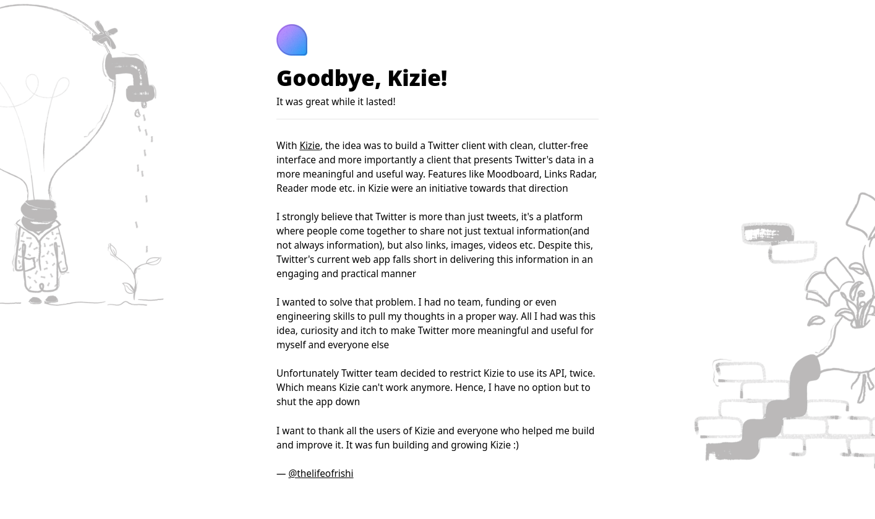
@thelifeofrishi (320, 473)
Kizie (309, 145)
